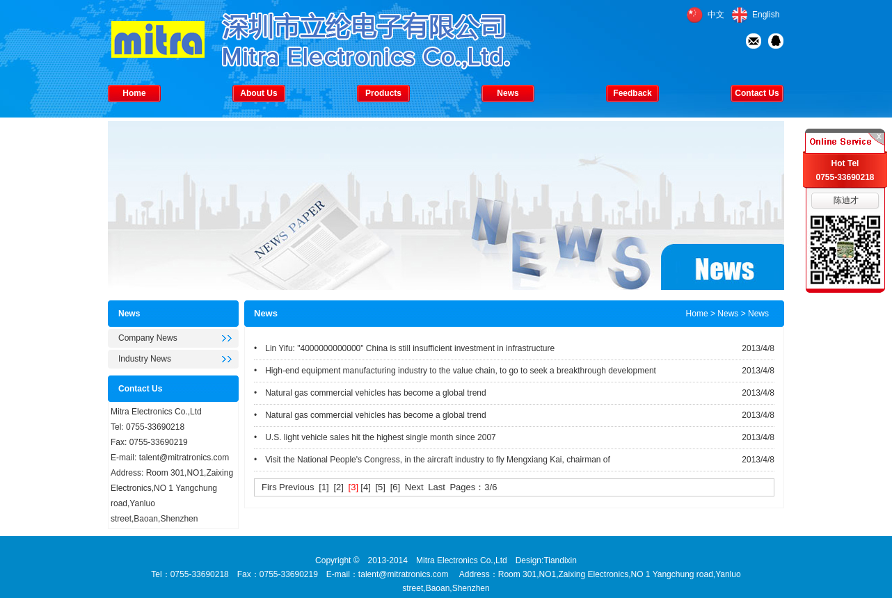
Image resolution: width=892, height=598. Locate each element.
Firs (269, 487)
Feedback (632, 93)
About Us (258, 93)
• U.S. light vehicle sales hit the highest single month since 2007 (375, 437)
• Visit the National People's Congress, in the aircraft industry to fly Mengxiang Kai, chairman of (432, 459)
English (765, 14)
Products (383, 93)
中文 (716, 14)
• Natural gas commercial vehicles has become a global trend (370, 393)
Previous (296, 487)
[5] (380, 487)
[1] (323, 487)
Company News (147, 338)
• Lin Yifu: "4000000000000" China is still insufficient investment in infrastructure (404, 348)
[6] (395, 487)
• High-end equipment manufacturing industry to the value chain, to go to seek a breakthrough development (455, 370)
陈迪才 (846, 200)
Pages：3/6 (473, 487)
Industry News (144, 359)
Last (436, 487)
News (507, 93)
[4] (365, 487)
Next (414, 487)
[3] (353, 487)
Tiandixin (560, 560)
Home (133, 93)
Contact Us (757, 93)
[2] (338, 487)
